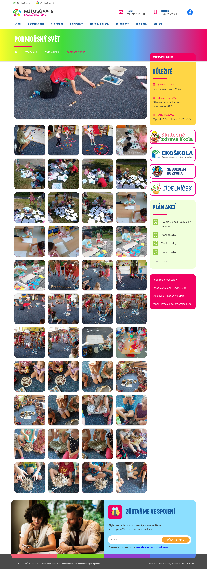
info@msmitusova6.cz (136, 14)
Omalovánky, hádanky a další (168, 295)
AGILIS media (188, 563)
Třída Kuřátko (52, 51)
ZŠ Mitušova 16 (24, 3)
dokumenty (76, 23)
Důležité (162, 71)
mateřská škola (35, 23)
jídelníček (141, 23)
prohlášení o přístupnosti (89, 563)
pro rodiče (57, 23)
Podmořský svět (76, 51)
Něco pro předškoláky (165, 279)
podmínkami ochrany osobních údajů (152, 547)
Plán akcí (164, 207)
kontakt (157, 23)
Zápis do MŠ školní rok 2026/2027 (172, 119)
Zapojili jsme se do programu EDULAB (173, 303)
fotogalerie (122, 23)
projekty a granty (99, 23)
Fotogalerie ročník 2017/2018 (169, 287)
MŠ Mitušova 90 (47, 3)
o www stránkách (69, 563)
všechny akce (160, 261)
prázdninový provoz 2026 (167, 89)
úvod (18, 23)
